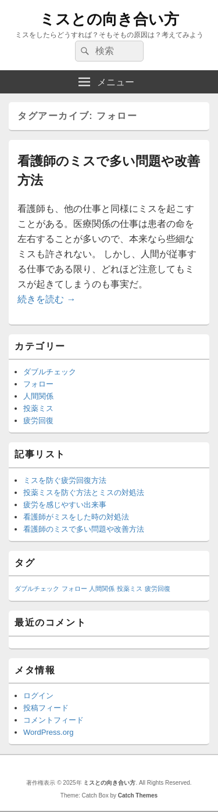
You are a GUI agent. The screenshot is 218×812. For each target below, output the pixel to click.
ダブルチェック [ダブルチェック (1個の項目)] (37, 588)
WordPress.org (48, 732)
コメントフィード (53, 720)
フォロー (38, 384)
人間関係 (38, 396)
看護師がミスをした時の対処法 (76, 517)
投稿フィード (46, 707)
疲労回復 (38, 420)
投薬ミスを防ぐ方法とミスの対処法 (83, 492)
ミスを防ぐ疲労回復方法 (64, 480)
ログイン (38, 695)
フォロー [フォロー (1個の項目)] (74, 588)
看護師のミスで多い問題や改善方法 (83, 529)
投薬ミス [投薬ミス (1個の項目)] (129, 588)
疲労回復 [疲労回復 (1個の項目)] (157, 588)
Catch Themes (138, 795)
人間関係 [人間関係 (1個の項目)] (102, 588)
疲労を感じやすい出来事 (64, 504)
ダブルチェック (49, 371)
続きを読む (46, 299)
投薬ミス (38, 408)
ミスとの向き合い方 (109, 19)
